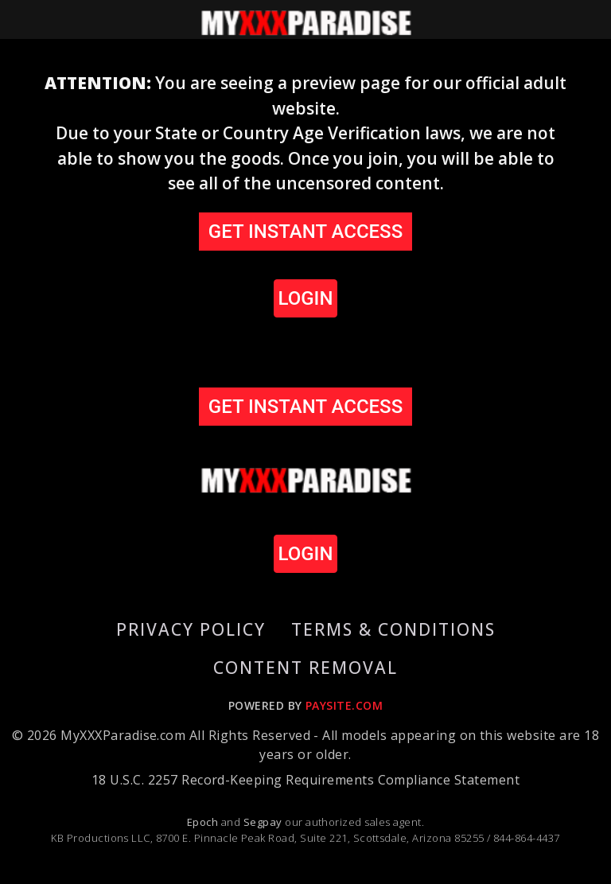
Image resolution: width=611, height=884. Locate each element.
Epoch (204, 822)
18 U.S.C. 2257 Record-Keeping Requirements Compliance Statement (305, 780)
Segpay (264, 822)
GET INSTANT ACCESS (305, 231)
